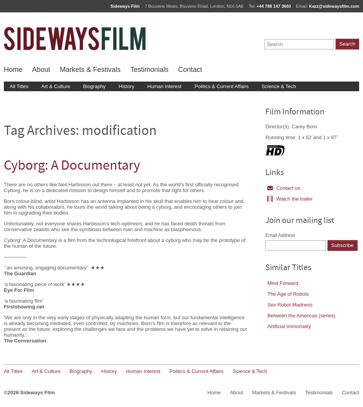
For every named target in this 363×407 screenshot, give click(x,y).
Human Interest (164, 86)
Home (13, 69)
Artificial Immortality (289, 326)
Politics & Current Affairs (222, 86)
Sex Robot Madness (289, 305)
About (41, 69)
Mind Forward (282, 283)
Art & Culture (55, 86)
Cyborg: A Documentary (72, 166)
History (126, 86)
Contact (190, 69)
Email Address (280, 235)
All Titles (19, 86)
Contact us (283, 188)
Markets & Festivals (90, 69)
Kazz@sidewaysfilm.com (334, 6)
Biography (94, 86)
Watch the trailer (289, 199)
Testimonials (149, 69)
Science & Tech (278, 86)
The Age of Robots (288, 294)
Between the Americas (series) (301, 315)
